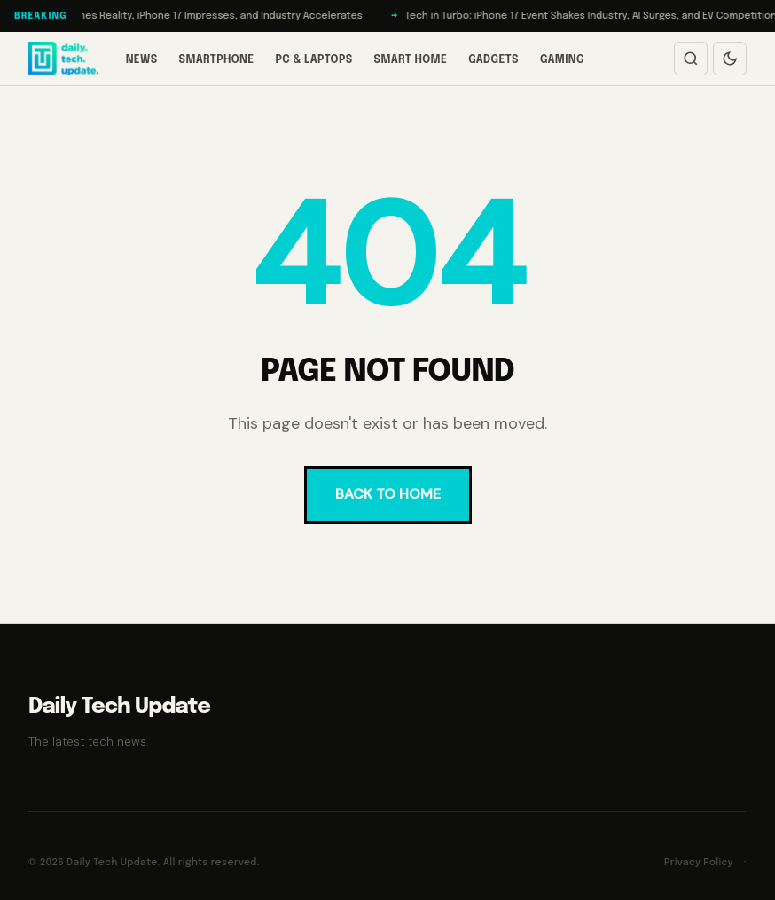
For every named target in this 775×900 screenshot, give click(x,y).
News (142, 60)
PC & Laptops (313, 60)
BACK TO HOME (388, 494)
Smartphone (216, 60)
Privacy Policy (698, 862)
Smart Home (411, 60)
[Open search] (691, 58)
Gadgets (493, 60)
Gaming (562, 60)
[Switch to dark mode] (730, 58)
